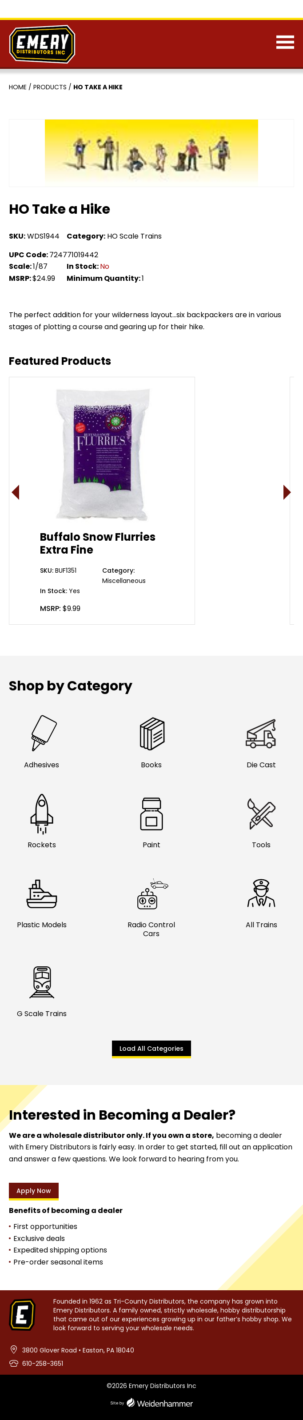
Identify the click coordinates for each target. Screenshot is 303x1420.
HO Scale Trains (134, 236)
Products (50, 87)
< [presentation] (16, 492)
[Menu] (285, 44)
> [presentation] (288, 492)
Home (18, 87)
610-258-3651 (42, 1363)
